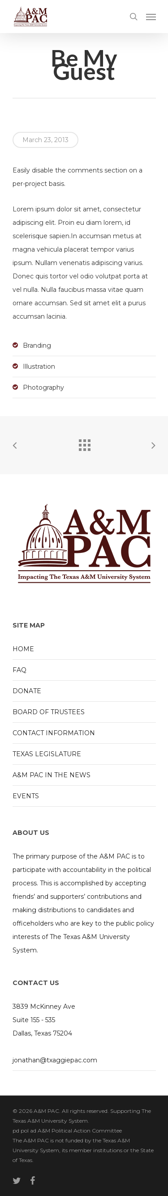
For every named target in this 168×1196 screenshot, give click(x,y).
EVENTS (26, 796)
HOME (23, 649)
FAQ (19, 670)
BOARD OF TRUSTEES (49, 712)
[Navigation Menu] (151, 16)
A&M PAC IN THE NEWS (51, 775)
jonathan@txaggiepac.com (55, 1060)
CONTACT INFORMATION (54, 733)
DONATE (27, 691)
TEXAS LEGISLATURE (47, 754)
